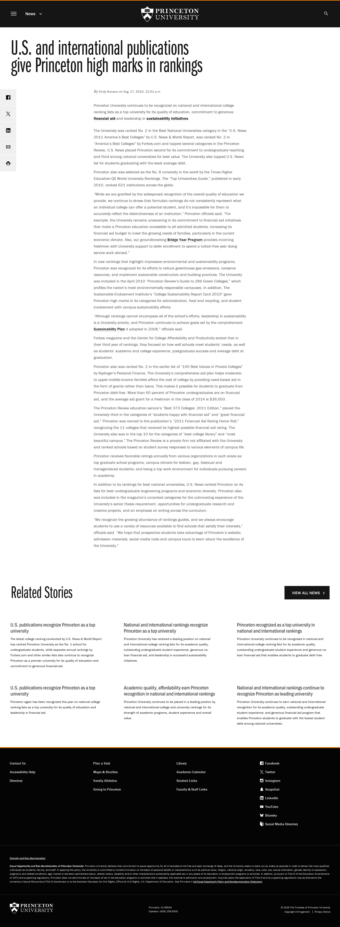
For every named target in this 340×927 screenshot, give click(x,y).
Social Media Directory (281, 824)
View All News (306, 592)
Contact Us (18, 763)
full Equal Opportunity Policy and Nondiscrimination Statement (227, 881)
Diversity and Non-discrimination (28, 858)
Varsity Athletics (105, 780)
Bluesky (271, 815)
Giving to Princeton (107, 789)
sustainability (167, 118)
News (30, 13)
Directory (16, 780)
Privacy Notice (322, 912)
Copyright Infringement (297, 912)
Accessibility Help (22, 772)
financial (104, 118)
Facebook (272, 763)
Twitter (270, 772)
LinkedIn (271, 798)
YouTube (271, 806)
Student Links (187, 780)
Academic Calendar (191, 772)
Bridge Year (185, 239)
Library (182, 763)
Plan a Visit (101, 763)
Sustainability (109, 329)
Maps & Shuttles (105, 772)
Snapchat (272, 789)
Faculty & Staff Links (192, 789)
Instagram (272, 780)
